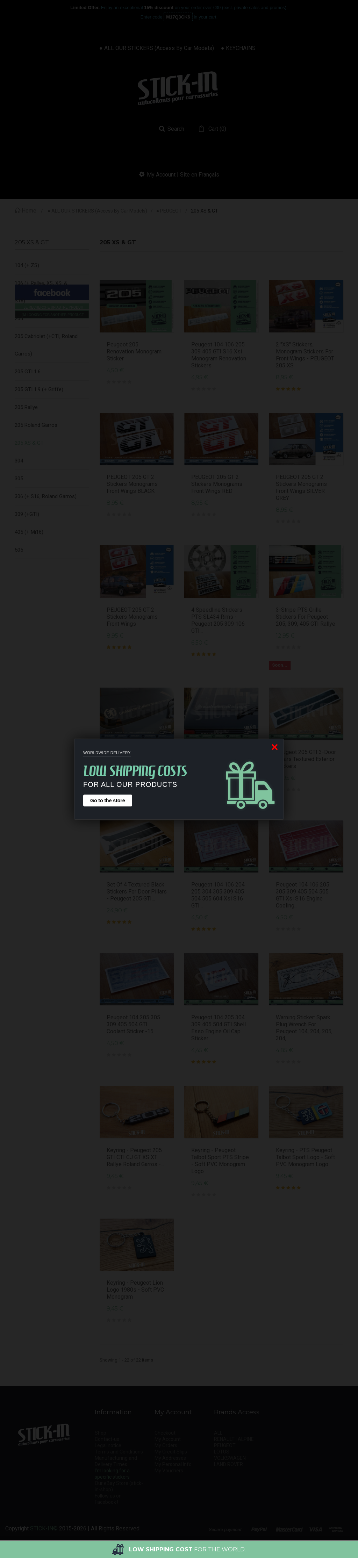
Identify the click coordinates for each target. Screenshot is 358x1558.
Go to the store (107, 800)
